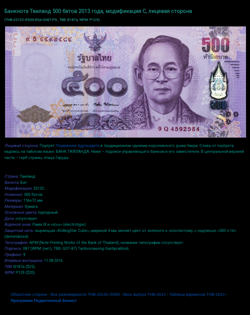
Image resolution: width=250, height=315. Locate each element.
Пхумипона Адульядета (78, 145)
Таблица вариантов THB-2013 (197, 294)
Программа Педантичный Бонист (44, 300)
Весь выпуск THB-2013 (144, 294)
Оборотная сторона (29, 294)
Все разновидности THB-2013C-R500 (85, 294)
